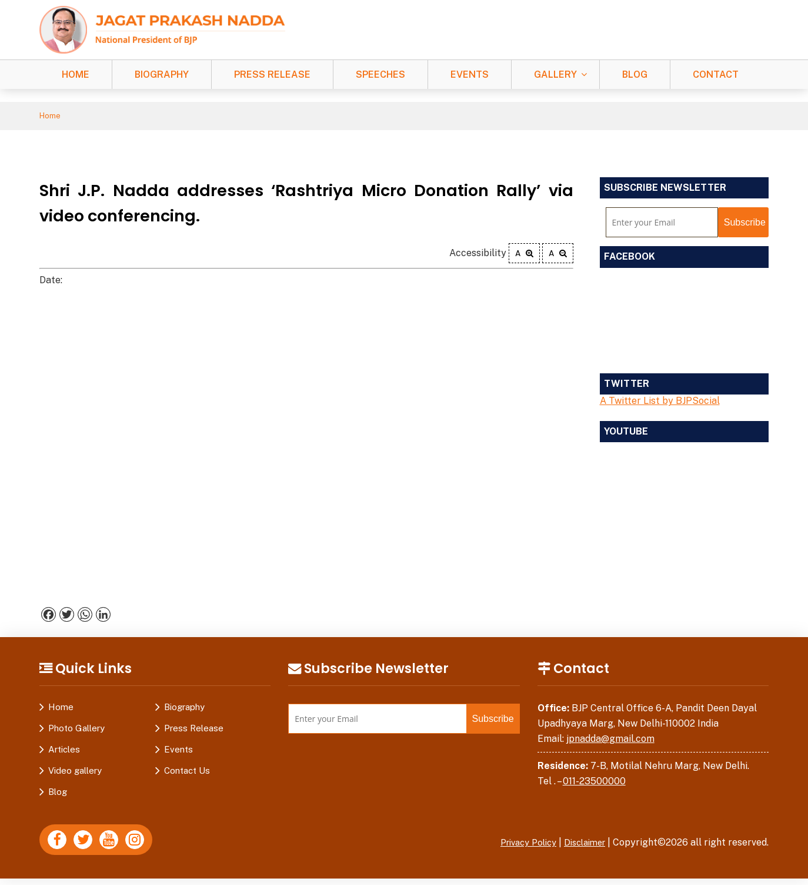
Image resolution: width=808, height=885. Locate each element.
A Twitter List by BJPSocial (660, 402)
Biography (162, 74)
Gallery (555, 74)
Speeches (380, 74)
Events (469, 74)
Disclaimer (581, 844)
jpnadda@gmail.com (610, 740)
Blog (634, 74)
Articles (64, 752)
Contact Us (187, 773)
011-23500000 (594, 782)
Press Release (272, 74)
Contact (716, 74)
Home (75, 74)
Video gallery (75, 773)
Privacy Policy (518, 844)
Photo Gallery (76, 730)
